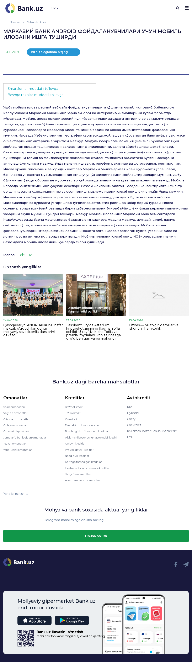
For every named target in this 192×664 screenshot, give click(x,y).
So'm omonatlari (15, 407)
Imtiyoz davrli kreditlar (81, 452)
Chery (131, 419)
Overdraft (72, 419)
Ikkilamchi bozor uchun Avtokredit (152, 431)
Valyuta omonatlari (16, 413)
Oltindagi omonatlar (17, 419)
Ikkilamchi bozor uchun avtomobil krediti (89, 438)
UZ (54, 8)
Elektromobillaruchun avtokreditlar (90, 470)
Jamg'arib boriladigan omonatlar (26, 437)
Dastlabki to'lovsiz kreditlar (84, 425)
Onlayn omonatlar (16, 425)
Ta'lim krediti (74, 413)
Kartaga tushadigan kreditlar (85, 464)
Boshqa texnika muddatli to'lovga (36, 95)
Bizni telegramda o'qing (49, 52)
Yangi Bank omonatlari (19, 449)
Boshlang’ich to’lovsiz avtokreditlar (90, 431)
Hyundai (133, 413)
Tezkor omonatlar (16, 443)
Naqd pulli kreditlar (78, 458)
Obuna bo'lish (96, 538)
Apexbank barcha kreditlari (84, 482)
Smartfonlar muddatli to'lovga (33, 89)
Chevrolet (134, 425)
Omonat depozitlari (17, 431)
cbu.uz (26, 255)
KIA (129, 407)
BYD (130, 437)
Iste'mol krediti (76, 407)
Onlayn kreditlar (76, 446)
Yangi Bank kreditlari (79, 476)
